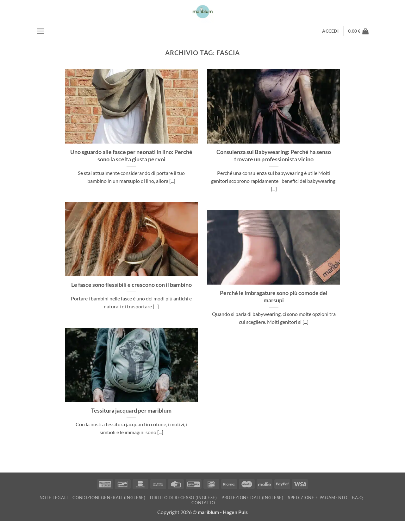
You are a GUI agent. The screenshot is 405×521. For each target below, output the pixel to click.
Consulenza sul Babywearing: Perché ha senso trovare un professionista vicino (273, 155)
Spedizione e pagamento (317, 497)
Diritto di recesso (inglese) (183, 497)
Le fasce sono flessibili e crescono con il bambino (131, 284)
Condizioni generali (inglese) (108, 497)
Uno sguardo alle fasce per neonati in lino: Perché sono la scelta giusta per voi (131, 155)
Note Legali (54, 497)
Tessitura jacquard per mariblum (131, 410)
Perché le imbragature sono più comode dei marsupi (273, 296)
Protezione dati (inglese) (252, 497)
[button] (40, 31)
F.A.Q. (358, 497)
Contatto (203, 502)
